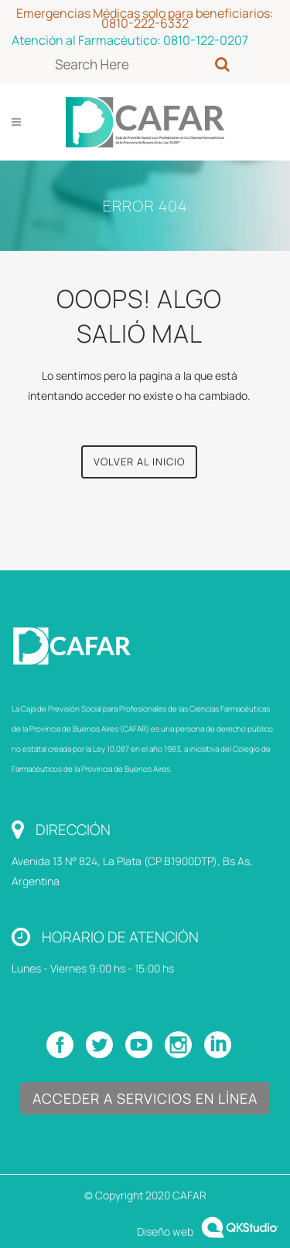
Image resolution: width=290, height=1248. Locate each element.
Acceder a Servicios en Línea (145, 1098)
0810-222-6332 (145, 23)
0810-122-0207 (205, 40)
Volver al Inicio (139, 461)
